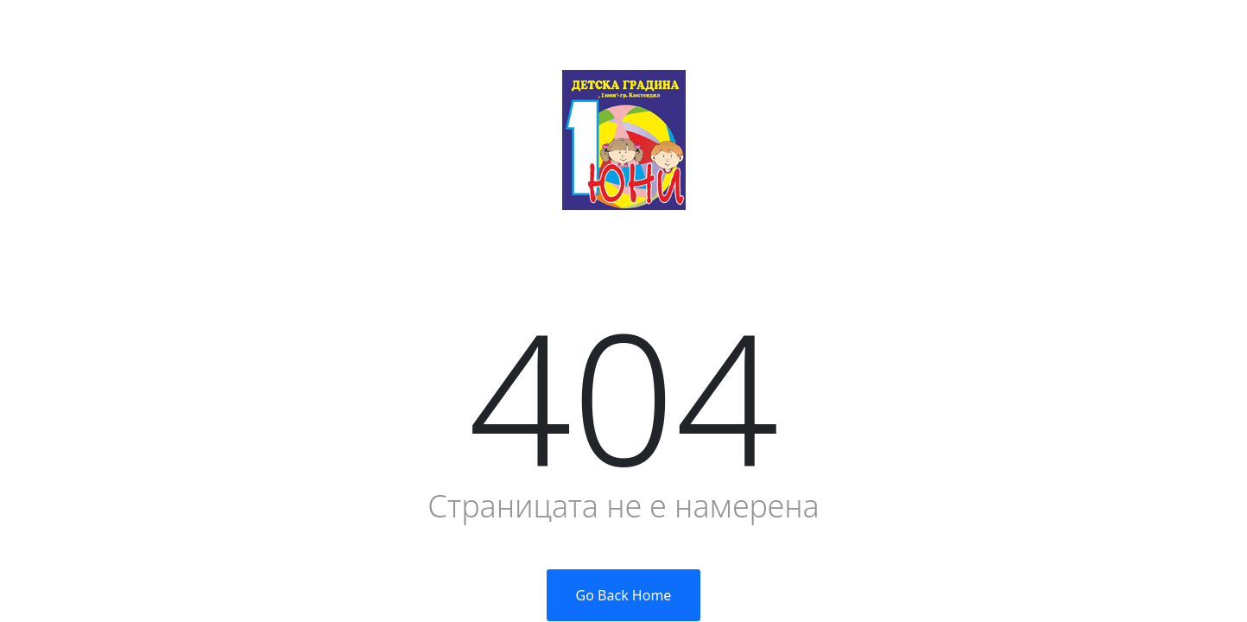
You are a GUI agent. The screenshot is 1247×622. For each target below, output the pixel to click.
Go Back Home (624, 595)
